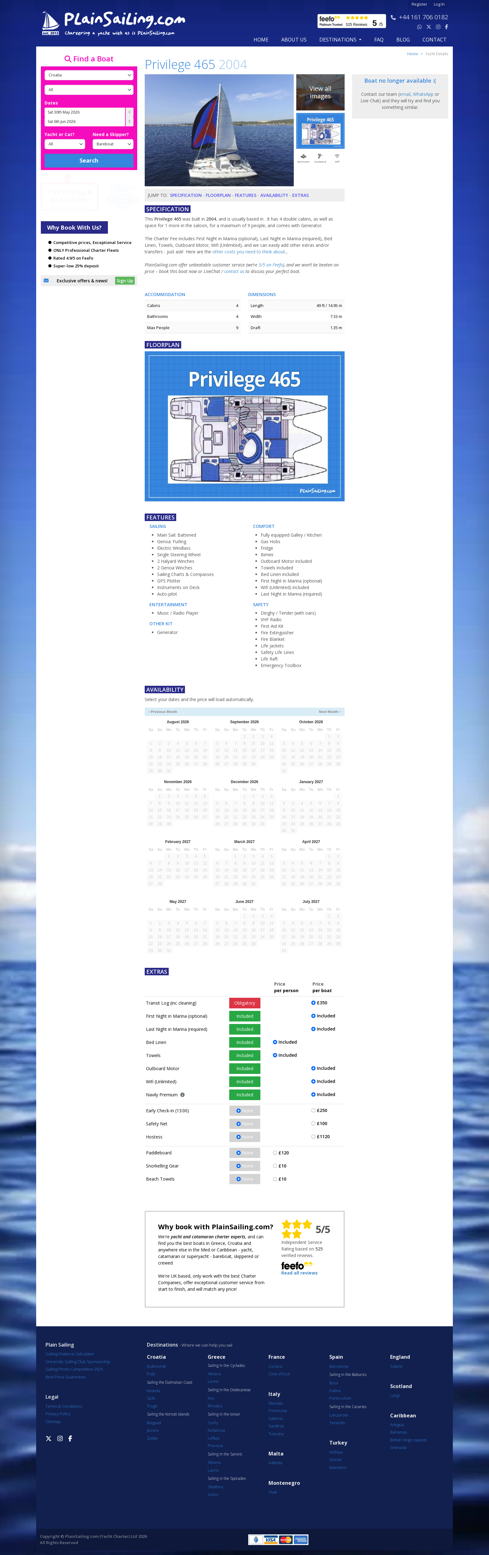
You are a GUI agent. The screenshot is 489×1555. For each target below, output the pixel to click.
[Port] (89, 90)
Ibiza (333, 1383)
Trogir (152, 1406)
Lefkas (214, 1438)
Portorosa (278, 1410)
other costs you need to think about (248, 252)
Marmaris (337, 1467)
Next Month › (330, 712)
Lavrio (213, 1381)
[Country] (89, 75)
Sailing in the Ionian (224, 1414)
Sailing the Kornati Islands (168, 1414)
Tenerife (337, 1423)
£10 (282, 1166)
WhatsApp (423, 94)
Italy (274, 1394)
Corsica (275, 1366)
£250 (322, 1110)
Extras (300, 195)
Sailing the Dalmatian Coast (169, 1382)
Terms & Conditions (64, 1406)
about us (294, 39)
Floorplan (218, 195)
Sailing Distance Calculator (70, 1354)
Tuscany (276, 1433)
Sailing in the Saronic (225, 1454)
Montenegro (284, 1483)
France (277, 1357)
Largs (395, 1395)
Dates (51, 103)
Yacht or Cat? (60, 134)
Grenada (398, 1447)
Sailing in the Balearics (347, 1374)
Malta (276, 1454)
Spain (336, 1357)
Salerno (276, 1418)
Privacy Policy (58, 1413)
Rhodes (215, 1406)
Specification (186, 195)
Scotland (401, 1386)
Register (419, 4)
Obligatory (244, 1003)
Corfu (213, 1423)
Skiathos (215, 1486)
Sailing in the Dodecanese (229, 1390)
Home (261, 39)
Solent (396, 1366)
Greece (216, 1357)
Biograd (154, 1423)
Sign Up (125, 281)
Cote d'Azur (279, 1374)
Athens (214, 1374)
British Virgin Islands (408, 1440)
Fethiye (336, 1452)
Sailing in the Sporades (227, 1478)
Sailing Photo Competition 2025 (74, 1369)
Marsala (276, 1403)
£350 (322, 1003)
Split (151, 1398)
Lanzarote (338, 1415)
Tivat (273, 1492)
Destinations (162, 1344)
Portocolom (340, 1398)
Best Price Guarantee (65, 1377)
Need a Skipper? (111, 134)
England (400, 1357)
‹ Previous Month (162, 712)
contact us (234, 271)
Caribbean (403, 1416)
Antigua (397, 1424)
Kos (211, 1398)
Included (244, 1016)
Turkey (338, 1443)
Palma (335, 1390)
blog (403, 39)
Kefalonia (216, 1430)
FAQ (379, 39)
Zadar (152, 1438)
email (404, 94)
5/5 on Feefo (271, 265)
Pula (151, 1374)
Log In (439, 4)
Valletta (275, 1462)
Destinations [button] (338, 39)
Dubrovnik (156, 1366)
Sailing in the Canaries (347, 1407)
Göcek (335, 1459)
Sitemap (53, 1421)
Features (245, 195)
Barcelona (338, 1366)
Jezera (153, 1430)
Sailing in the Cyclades (226, 1365)
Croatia (156, 1357)
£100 (322, 1123)
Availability (274, 195)
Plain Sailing (60, 1344)
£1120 (323, 1136)
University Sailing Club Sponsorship (78, 1361)
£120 (283, 1153)
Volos (213, 1494)
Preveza (215, 1445)
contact (435, 39)
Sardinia (276, 1426)
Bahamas (398, 1432)
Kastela (153, 1390)
